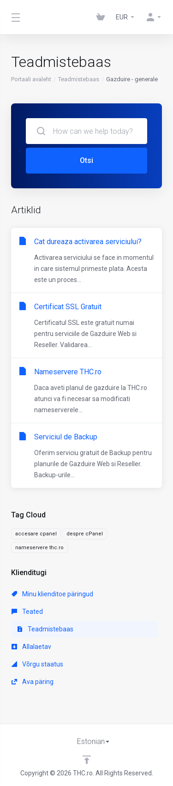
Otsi (86, 160)
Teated (27, 611)
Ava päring (33, 681)
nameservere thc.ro (39, 548)
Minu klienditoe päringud (52, 594)
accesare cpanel (36, 534)
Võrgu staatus (37, 664)
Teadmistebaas (78, 79)
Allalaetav (31, 646)
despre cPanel (84, 534)
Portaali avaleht (31, 79)
